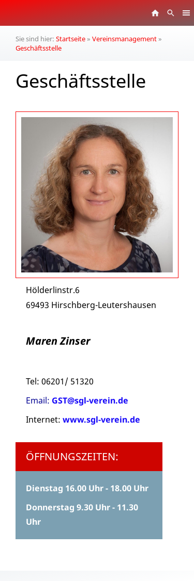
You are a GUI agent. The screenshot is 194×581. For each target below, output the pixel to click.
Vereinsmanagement (124, 38)
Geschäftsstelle (39, 48)
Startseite (70, 38)
